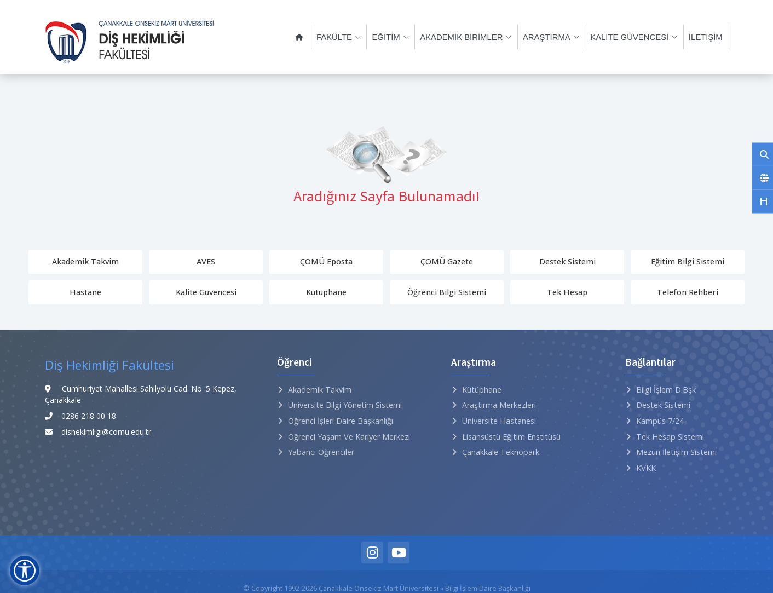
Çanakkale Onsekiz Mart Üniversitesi (379, 588)
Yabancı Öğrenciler (321, 452)
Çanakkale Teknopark (500, 452)
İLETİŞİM (706, 37)
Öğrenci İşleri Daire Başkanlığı (340, 421)
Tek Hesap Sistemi (670, 436)
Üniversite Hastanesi (499, 421)
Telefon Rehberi (687, 292)
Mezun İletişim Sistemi (676, 452)
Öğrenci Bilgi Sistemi (446, 292)
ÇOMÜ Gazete (446, 261)
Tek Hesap (567, 292)
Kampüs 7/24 (660, 421)
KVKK (646, 468)
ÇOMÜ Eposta (326, 261)
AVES (206, 261)
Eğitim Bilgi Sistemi (687, 261)
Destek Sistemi (567, 261)
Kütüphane (326, 292)
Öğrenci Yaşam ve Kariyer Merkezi (349, 436)
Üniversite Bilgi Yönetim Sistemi (345, 405)
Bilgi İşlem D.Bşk (666, 389)
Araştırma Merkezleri (499, 405)
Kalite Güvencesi (206, 292)
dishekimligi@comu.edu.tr (106, 432)
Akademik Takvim (85, 261)
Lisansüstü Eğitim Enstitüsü (511, 436)
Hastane (85, 292)
